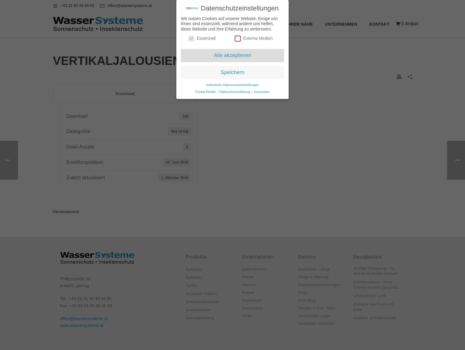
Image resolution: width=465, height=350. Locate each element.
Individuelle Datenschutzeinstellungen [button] (232, 83)
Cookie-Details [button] (206, 90)
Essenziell (202, 37)
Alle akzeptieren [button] (232, 54)
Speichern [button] (232, 71)
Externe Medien (253, 37)
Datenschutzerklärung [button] (235, 90)
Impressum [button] (261, 90)
